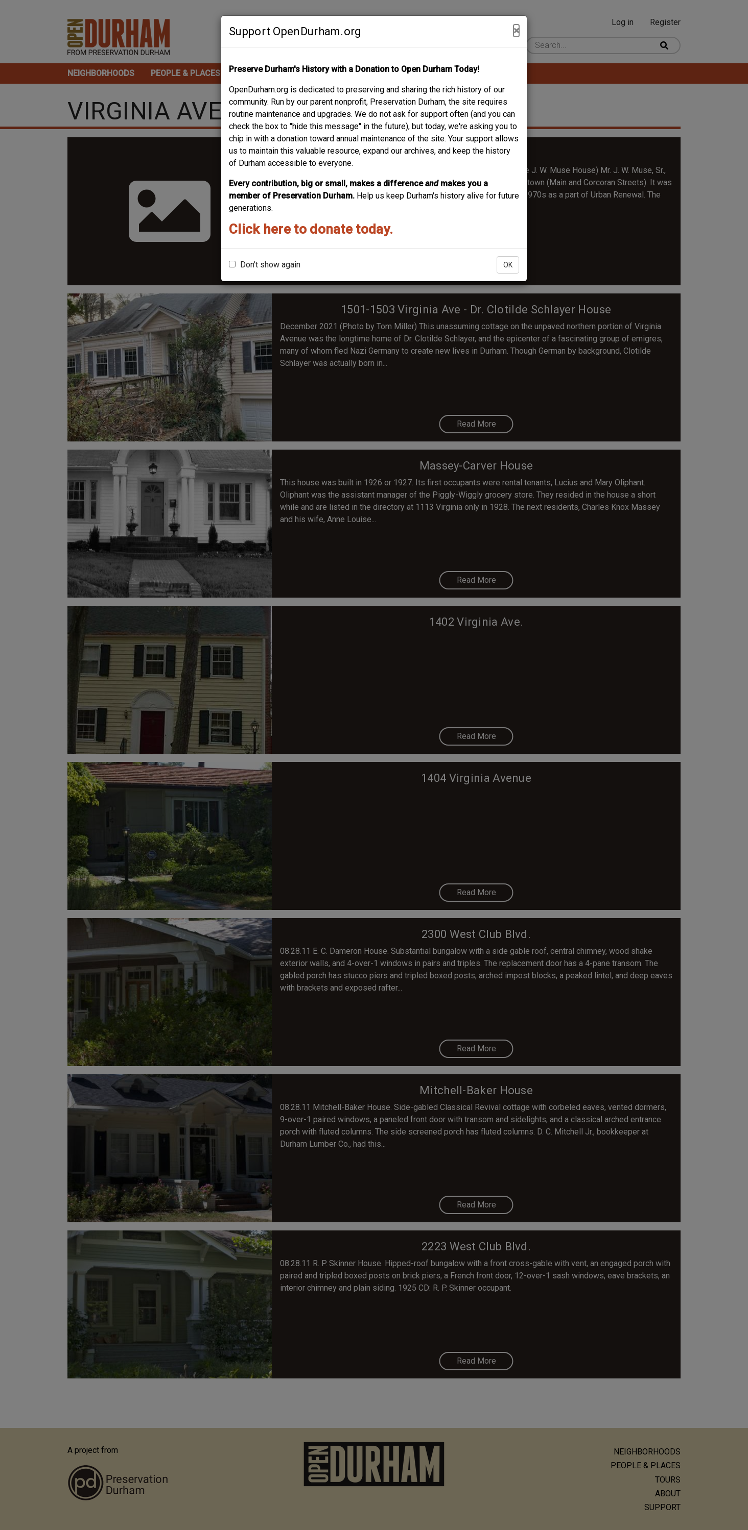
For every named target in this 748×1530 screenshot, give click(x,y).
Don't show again (264, 264)
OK (507, 265)
